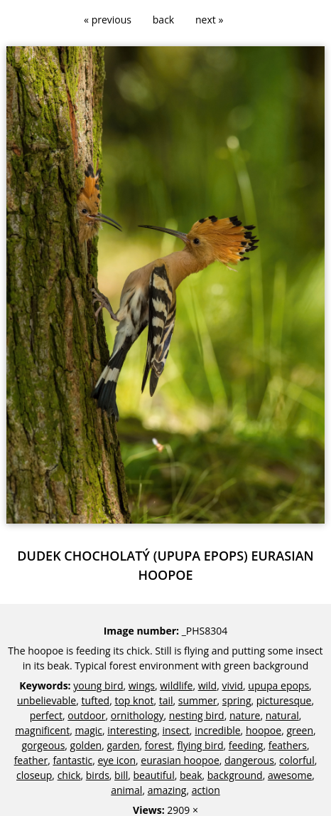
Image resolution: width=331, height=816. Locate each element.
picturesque (284, 700)
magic (88, 730)
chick (69, 775)
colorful (297, 760)
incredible (217, 730)
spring (236, 700)
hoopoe (263, 730)
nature (245, 715)
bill (121, 775)
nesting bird (196, 715)
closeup (34, 775)
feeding (246, 745)
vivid (232, 685)
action (206, 790)
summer (197, 700)
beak (191, 775)
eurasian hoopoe (180, 760)
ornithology (137, 715)
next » (209, 19)
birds (97, 775)
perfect (46, 715)
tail (166, 700)
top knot (133, 700)
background (235, 775)
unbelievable (46, 700)
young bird (98, 685)
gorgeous (43, 745)
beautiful (154, 775)
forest (158, 745)
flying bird (200, 745)
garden (123, 745)
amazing (167, 790)
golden (86, 745)
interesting (132, 730)
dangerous (249, 760)
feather (31, 760)
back (163, 19)
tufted (95, 700)
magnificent (42, 730)
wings (142, 685)
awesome (290, 775)
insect (176, 730)
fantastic (72, 760)
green (299, 730)
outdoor (86, 715)
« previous (107, 19)
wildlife (176, 685)
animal (126, 790)
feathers (287, 745)
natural (282, 715)
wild (207, 685)
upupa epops (278, 685)
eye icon (116, 760)
